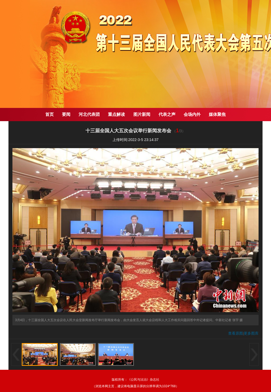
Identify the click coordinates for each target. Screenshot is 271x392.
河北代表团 (89, 114)
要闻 (66, 114)
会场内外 (192, 114)
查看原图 (235, 333)
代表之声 (167, 114)
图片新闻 (141, 114)
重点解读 (116, 114)
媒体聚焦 (217, 114)
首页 (49, 114)
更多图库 (251, 333)
